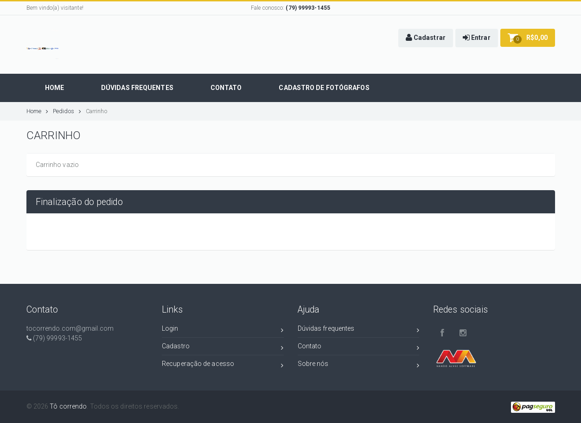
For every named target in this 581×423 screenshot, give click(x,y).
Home (37, 111)
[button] (425, 38)
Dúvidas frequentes (359, 330)
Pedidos (67, 111)
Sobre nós (359, 365)
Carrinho (96, 111)
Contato (359, 347)
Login (223, 330)
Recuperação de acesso (223, 365)
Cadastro (223, 347)
